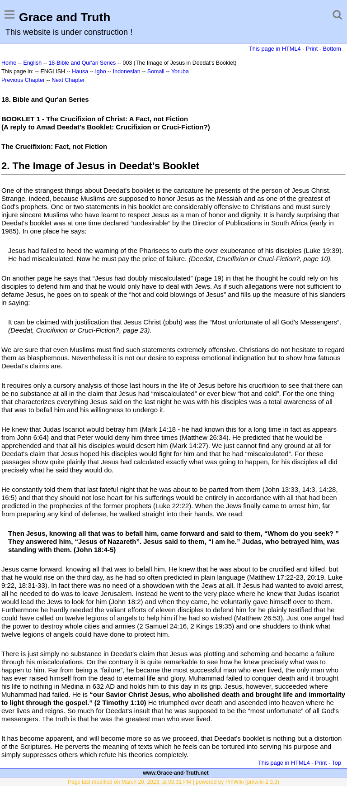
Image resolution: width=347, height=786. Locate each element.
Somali (155, 71)
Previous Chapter (23, 80)
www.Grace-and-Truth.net (176, 773)
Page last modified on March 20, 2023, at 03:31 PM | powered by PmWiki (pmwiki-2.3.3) (173, 782)
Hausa (80, 71)
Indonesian (127, 71)
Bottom (332, 48)
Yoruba (180, 71)
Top (336, 762)
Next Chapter (68, 80)
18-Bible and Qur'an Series (82, 63)
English (32, 63)
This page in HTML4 (275, 48)
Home (8, 63)
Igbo (100, 71)
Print (312, 48)
